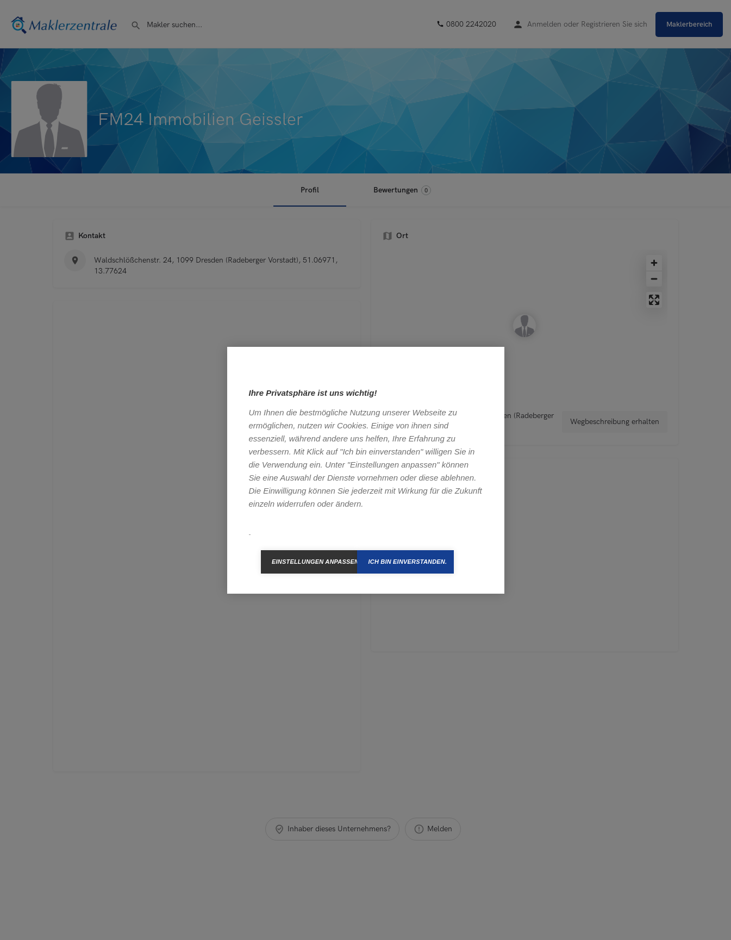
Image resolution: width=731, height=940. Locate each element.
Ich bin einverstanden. (407, 561)
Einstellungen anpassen (315, 561)
